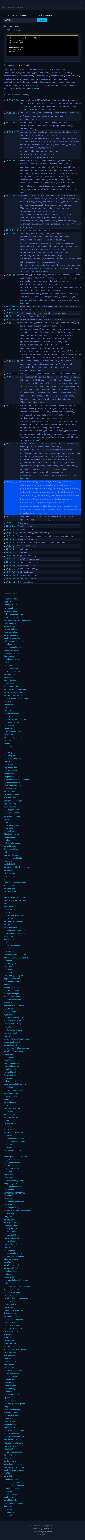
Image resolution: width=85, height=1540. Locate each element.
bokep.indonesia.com (51, 428)
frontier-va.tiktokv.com (13, 801)
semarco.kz (8, 1171)
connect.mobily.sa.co (29, 443)
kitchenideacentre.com (49, 106)
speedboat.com (10, 644)
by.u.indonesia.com (54, 431)
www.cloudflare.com (12, 1000)
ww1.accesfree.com (29, 361)
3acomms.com (53, 389)
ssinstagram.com (11, 1376)
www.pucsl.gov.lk (11, 1268)
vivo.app (7, 1295)
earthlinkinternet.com (12, 843)
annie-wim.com (27, 578)
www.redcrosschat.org (13, 695)
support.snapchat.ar (29, 405)
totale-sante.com (11, 1259)
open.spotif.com (10, 1229)
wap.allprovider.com (51, 103)
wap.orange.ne (10, 804)
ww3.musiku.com (46, 373)
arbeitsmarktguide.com (30, 236)
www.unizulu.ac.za (11, 1416)
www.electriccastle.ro (13, 1464)
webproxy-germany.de (49, 319)
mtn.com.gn (9, 1391)
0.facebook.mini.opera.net (32, 351)
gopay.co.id (8, 677)
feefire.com (27, 456)
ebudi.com (8, 88)
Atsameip (20, 7)
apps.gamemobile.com (45, 456)
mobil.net (41, 300)
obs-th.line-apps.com (13, 737)
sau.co (74, 198)
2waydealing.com (72, 386)
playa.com (8, 861)
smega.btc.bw (9, 909)
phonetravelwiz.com (12, 650)
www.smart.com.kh (12, 816)
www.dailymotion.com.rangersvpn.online (38, 151)
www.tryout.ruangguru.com (15, 692)
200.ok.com (9, 1199)
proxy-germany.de (28, 319)
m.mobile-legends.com (53, 462)
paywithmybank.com (12, 1410)
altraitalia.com (57, 76)
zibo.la (71, 183)
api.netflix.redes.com (51, 472)
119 (18, 536)
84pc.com (68, 396)
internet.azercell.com (12, 1223)
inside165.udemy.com (12, 1322)
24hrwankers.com (69, 383)
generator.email (27, 555)
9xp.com (24, 399)
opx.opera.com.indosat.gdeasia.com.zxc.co (41, 205)
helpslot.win (9, 1277)
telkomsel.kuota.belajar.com (56, 415)
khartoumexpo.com (12, 671)
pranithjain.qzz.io (11, 1226)
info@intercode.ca (45, 1532)
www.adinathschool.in (13, 1045)
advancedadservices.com (51, 164)
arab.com (24, 275)
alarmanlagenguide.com (31, 233)
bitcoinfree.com (74, 224)
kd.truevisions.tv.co (72, 202)
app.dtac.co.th (10, 1069)
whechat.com (51, 475)
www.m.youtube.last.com (49, 284)
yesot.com (37, 183)
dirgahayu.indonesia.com (31, 431)
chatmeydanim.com (12, 713)
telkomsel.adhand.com (59, 208)
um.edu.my (8, 1205)
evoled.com (21, 88)
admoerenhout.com (29, 132)
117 (18, 132)
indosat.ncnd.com (68, 466)
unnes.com (8, 1307)
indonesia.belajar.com (30, 224)
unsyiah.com (9, 1367)
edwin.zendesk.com (12, 1108)
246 (13, 526)
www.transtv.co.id (11, 1265)
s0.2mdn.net (9, 1196)
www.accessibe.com (12, 1162)
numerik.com (52, 287)
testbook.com (9, 734)
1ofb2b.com (36, 383)
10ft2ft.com (40, 380)
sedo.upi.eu (70, 306)
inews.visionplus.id (11, 1066)
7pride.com (36, 396)
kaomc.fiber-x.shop (12, 1325)
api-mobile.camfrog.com (14, 1482)
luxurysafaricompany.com (31, 287)
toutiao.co (27, 73)
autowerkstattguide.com (31, 240)
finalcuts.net (9, 656)
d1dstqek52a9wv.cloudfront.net (17, 1211)
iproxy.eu (66, 297)
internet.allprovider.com (64, 100)
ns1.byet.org (9, 1214)
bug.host (7, 602)
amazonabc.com (27, 306)
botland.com (26, 82)
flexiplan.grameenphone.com (16, 689)
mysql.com (8, 1015)
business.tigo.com (11, 795)
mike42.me (8, 1111)
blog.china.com (10, 837)
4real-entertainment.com (64, 393)
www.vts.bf (8, 1476)
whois (17, 30)
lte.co (48, 198)
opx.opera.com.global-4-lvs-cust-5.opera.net (40, 342)
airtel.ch (23, 69)
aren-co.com (41, 542)
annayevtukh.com (28, 569)
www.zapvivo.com (11, 810)
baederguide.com (47, 243)
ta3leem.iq (8, 1003)
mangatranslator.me (12, 1159)
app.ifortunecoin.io (11, 825)
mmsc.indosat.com (11, 1168)
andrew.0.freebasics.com (14, 614)
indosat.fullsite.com (43, 278)
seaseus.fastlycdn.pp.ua (14, 1485)
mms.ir (6, 942)
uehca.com (25, 549)
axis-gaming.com (48, 132)
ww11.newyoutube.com (55, 122)
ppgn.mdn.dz (9, 939)
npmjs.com (8, 828)
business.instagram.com (14, 921)
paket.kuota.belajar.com (31, 415)
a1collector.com (64, 399)
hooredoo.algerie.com (30, 211)
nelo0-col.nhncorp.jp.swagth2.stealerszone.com (51, 141)
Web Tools (11, 7)
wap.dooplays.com (66, 132)
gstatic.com (8, 936)
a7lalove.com (26, 402)
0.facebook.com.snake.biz (32, 198)
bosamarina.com (27, 271)
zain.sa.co (46, 443)
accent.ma (8, 1491)
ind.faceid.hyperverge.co (14, 1138)
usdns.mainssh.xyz (11, 1012)
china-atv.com (68, 173)
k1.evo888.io (9, 960)
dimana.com (70, 85)
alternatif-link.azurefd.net (14, 933)
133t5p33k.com (54, 380)
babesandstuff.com (28, 170)
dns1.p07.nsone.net (12, 680)
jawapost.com (71, 431)
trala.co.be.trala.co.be (55, 195)
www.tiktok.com (10, 888)
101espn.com (9, 885)
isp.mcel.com (9, 1220)
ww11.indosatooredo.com (31, 122)
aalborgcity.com (25, 76)
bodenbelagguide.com (53, 265)
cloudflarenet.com (28, 176)
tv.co (38, 202)
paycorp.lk (8, 924)
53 (18, 575)
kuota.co (67, 408)
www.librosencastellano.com (33, 180)
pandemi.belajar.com (51, 418)
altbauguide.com (51, 233)
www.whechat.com (68, 475)
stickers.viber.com (11, 1434)
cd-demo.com (26, 529)
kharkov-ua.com (27, 565)
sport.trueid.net (10, 1343)
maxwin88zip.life (27, 186)
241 (13, 313)
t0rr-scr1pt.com (27, 572)
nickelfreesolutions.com (13, 647)
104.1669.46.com (44, 100)
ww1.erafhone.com (49, 361)
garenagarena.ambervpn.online (17, 1039)
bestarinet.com (27, 323)
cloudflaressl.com (11, 1271)
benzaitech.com (27, 546)
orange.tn (8, 1407)
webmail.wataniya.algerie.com (33, 214)
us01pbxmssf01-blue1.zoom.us (16, 1048)
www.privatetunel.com (69, 329)
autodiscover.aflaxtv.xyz (14, 915)
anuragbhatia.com (11, 1488)
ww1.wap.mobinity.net (30, 370)
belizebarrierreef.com (54, 249)
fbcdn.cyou (8, 1506)
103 (17, 100)
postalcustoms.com (43, 109)
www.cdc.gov (9, 674)
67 (18, 316)
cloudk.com (27, 85)
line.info (76, 297)
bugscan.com (9, 1364)
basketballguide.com (29, 246)
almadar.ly (8, 752)
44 (18, 578)
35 (18, 559)
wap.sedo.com (42, 519)
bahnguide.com (65, 243)
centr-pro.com (41, 533)
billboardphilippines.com (14, 653)
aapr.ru (63, 300)
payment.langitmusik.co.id (14, 1072)
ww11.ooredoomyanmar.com (32, 126)
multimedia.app (10, 69)
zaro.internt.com (27, 284)
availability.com (10, 1126)
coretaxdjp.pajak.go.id (13, 1030)
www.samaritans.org (12, 1150)
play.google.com (10, 906)
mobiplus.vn (9, 1379)
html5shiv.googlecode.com (15, 954)
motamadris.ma (10, 1428)
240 (13, 100)
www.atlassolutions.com (14, 1437)
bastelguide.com (49, 246)
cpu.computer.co (11, 1479)
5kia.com (24, 396)
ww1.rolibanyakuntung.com (50, 306)
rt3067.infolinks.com (12, 1355)
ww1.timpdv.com (27, 119)
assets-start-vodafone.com (15, 719)
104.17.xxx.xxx (9, 1114)
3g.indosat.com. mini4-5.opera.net (55, 332)
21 (18, 569)
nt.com (6, 819)
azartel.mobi (60, 145)
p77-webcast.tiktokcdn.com (15, 1349)
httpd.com (62, 456)
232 (18, 481)
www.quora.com (10, 771)
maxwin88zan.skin (61, 189)
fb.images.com (26, 459)
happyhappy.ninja (43, 148)
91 (7, 100)
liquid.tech (8, 1515)
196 (10, 529)
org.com (7, 1398)
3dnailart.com (68, 389)
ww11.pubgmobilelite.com (59, 126)
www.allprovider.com (71, 103)
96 (14, 565)
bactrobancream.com (49, 170)
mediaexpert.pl (10, 1123)
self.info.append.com (45, 217)
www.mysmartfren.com (13, 1018)
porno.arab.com (38, 275)
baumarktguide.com (68, 246)
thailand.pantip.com (12, 623)
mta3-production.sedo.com (32, 309)
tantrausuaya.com (11, 683)
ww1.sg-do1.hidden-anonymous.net (36, 367)
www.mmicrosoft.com (13, 1370)
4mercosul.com (43, 393)
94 (14, 562)
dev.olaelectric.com (12, 849)
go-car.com (69, 424)
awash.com (9, 79)
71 (18, 319)
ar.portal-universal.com (13, 731)
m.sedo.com (25, 516)
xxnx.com (24, 297)
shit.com (7, 1301)
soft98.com (9, 30)
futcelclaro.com (29, 106)
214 (17, 562)
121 (17, 377)
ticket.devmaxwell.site (13, 1187)
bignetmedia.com (60, 79)
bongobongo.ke (10, 1183)
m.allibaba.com (57, 214)
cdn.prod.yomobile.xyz (13, 1443)
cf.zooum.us (9, 1512)
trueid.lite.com (9, 1060)
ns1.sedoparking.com (29, 313)
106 (17, 113)
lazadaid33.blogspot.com (14, 897)
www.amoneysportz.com (14, 1202)
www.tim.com (9, 1262)
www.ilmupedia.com (12, 969)
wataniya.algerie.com (52, 211)
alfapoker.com (42, 76)
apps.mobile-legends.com (59, 459)
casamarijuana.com (68, 82)
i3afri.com (24, 552)
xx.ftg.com (27, 278)
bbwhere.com (68, 170)
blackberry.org (10, 1446)
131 (17, 230)
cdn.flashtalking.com (12, 786)
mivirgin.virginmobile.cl (13, 1090)
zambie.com (36, 297)
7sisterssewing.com (52, 396)
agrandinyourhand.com (48, 167)
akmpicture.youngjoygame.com (17, 1286)
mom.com (8, 1147)
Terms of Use (48, 1529)
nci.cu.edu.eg (9, 1250)
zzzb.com (8, 972)
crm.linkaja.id (9, 864)
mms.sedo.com (40, 516)
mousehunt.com (10, 1449)
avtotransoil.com (27, 539)
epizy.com (8, 822)
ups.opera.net (57, 357)
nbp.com (7, 743)
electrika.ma (9, 1190)
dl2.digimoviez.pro (11, 994)
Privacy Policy (37, 1529)
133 (17, 233)
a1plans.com (64, 161)
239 (17, 523)
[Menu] (80, 2)
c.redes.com (61, 469)
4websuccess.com (48, 161)
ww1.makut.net (61, 367)
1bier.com (24, 383)
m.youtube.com (10, 798)
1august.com (69, 380)
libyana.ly (8, 894)
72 (18, 323)
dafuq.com (39, 85)
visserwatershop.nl (11, 632)
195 (10, 100)
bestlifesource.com (28, 173)
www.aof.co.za (10, 870)
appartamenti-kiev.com (30, 536)
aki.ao (6, 749)
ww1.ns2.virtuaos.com (43, 364)
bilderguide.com (73, 259)
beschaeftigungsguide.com (54, 252)
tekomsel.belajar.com (29, 421)
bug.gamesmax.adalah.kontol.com (35, 434)
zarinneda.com (10, 789)
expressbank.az (10, 1304)
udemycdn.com (10, 728)
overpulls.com (68, 106)
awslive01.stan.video (12, 945)
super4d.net (25, 189)
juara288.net (63, 186)
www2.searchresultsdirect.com (34, 230)
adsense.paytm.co (12, 73)
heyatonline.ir (9, 831)
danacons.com (45, 176)
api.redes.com (46, 469)
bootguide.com (70, 268)
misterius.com (71, 434)
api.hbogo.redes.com (29, 472)
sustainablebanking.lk (13, 858)
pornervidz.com (56, 180)
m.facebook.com (11, 1413)
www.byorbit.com (11, 1009)
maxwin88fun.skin (42, 189)
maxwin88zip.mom (46, 186)
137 (17, 443)
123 (17, 160)
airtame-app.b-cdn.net (13, 1373)
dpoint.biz (71, 195)
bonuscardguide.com (51, 268)
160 (17, 539)
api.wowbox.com (11, 1331)
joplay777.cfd (9, 792)
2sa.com (67, 73)
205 (17, 555)
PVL (46, 1535)
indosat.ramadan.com (30, 294)
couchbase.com (10, 1385)
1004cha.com (26, 380)
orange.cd (8, 1217)
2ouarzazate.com (28, 386)
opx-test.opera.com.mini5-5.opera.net (63, 351)
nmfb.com (52, 437)
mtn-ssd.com (9, 876)
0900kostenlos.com (69, 377)
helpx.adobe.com (11, 1352)
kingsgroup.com (10, 605)
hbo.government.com (29, 428)
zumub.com (8, 764)
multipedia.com (10, 807)
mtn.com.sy (8, 1036)
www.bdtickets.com (12, 1165)
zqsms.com (50, 183)
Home (4, 7)
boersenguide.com (30, 268)
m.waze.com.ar (27, 195)
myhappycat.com (11, 629)
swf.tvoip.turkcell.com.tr (14, 641)
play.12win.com (41, 73)
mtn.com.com (9, 1247)
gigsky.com (8, 1337)
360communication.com (33, 389)
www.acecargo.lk (11, 1388)
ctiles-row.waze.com (12, 1292)
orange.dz (8, 1099)
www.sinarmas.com (12, 1093)
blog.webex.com (10, 768)
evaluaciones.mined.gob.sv (15, 1256)
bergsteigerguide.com (30, 252)
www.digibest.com (28, 424)
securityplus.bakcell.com (14, 722)
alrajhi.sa (7, 662)
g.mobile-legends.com (30, 462)
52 (14, 555)
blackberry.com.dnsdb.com (47, 447)
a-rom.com (35, 399)
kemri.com (40, 459)
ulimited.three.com (11, 1395)
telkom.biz (8, 1509)
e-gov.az (7, 740)
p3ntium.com (26, 109)
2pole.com (43, 386)
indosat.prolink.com (54, 290)
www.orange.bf (10, 963)
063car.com (52, 377)
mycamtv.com (9, 873)
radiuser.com (9, 1334)
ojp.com (23, 440)
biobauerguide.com (50, 262)
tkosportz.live (9, 948)
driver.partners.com (29, 469)
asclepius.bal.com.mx (13, 1452)
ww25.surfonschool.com (31, 316)
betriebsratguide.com (29, 255)
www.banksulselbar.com (27, 79)
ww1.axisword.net (64, 364)
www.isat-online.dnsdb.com (32, 453)
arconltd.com (49, 536)
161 (18, 542)
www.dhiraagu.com (12, 813)
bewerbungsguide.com (30, 259)
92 (18, 526)
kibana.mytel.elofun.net (13, 1238)
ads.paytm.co (58, 69)
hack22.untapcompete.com (15, 1503)
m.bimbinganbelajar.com (53, 224)
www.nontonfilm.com (69, 437)
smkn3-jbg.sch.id (11, 951)
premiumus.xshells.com (65, 294)
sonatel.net (8, 1087)
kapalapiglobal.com (12, 1235)
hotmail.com (9, 704)
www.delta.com (10, 626)
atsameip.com (9, 1422)
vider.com (8, 1144)
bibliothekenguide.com (53, 259)
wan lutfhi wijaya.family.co (52, 405)
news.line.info (28, 300)
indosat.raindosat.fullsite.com (68, 278)
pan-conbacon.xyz (11, 1063)
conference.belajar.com (62, 412)
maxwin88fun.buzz (28, 161)
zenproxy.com (51, 297)
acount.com (40, 208)
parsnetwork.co (61, 198)
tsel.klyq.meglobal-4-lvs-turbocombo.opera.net (41, 348)
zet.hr (6, 1105)
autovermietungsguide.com (55, 236)
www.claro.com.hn (11, 1316)
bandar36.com (10, 1232)
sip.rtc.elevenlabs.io (12, 783)
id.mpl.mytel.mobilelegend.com (17, 780)
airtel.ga (7, 840)
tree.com (7, 985)
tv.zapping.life (9, 755)
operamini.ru (9, 1174)
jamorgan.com (61, 176)
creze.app (8, 966)
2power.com (56, 386)
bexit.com (45, 79)
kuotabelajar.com (28, 135)
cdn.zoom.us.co (61, 443)
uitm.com (7, 1458)
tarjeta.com (47, 294)
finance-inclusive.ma (12, 988)
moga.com (39, 466)
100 (13, 569)
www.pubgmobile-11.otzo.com (16, 867)
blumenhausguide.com (30, 265)
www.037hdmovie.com (13, 1051)
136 (17, 306)
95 (18, 529)
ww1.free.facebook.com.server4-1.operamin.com (42, 116)
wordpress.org (10, 1461)
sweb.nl (7, 707)
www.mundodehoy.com (13, 1132)
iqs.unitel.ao (9, 725)
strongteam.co (10, 1361)
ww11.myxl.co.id (27, 129)
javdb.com (8, 665)
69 (14, 559)
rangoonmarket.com (12, 979)
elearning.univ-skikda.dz (14, 1467)
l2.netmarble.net (10, 1313)
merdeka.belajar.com (29, 418)
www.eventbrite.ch (11, 982)
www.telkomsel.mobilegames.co (34, 412)
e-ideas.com (75, 453)
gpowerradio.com (11, 855)
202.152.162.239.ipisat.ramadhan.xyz (36, 154)
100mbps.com (26, 208)
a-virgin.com (48, 399)
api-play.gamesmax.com (50, 424)
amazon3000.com (69, 167)
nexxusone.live (10, 1401)
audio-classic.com (28, 562)
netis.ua (7, 1283)
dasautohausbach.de (12, 1021)
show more (33, 88)
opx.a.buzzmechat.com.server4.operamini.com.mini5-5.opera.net (51, 354)
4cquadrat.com (27, 393)
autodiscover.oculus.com (14, 659)
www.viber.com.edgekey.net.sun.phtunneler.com (42, 138)
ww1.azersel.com (28, 113)
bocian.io (7, 1419)
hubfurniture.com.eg (12, 1024)
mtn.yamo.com (10, 1425)
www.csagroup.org (11, 1208)
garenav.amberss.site (12, 1042)
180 (17, 309)
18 (18, 565)
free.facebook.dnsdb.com (31, 450)
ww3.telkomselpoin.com (67, 373)
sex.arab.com (54, 275)
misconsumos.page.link (13, 1319)
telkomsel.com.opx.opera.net (35, 357)
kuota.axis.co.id (10, 1096)
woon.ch (34, 69)
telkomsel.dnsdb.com (57, 453)
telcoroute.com (10, 1455)
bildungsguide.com (30, 262)
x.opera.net (71, 357)
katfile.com (8, 918)
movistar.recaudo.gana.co (48, 408)
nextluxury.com (10, 701)
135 (17, 275)
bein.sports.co (26, 202)
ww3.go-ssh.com (28, 373)
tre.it (5, 852)
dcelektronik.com (55, 85)
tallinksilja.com (26, 526)
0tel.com (68, 205)
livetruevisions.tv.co (52, 202)
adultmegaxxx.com (28, 164)
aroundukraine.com (58, 542)
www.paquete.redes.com (31, 475)
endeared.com (10, 1081)
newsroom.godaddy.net (13, 975)
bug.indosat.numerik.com (31, 290)
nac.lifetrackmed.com (13, 1328)
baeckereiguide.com (53, 240)
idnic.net (7, 716)
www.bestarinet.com (45, 323)
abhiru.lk (7, 1027)
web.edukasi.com (11, 1117)
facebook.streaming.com (14, 1470)
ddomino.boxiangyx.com (14, 834)
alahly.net (8, 710)
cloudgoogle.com (11, 85)
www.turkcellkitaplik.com (14, 1431)
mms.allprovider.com (29, 103)
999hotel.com (10, 76)
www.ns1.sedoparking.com (54, 313)
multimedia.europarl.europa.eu (16, 698)
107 (17, 122)
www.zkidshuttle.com (13, 927)
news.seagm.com (11, 617)
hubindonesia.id (10, 1033)
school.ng (8, 1135)
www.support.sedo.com (60, 516)
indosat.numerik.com (69, 287)
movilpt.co (8, 746)
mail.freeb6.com (10, 608)
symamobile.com (11, 668)
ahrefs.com (8, 1274)
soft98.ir (7, 1473)
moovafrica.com (10, 1440)
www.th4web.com (11, 991)
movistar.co (8, 912)
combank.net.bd (10, 1382)
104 (13, 578)
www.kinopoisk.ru (11, 1500)
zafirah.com (8, 1120)
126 (17, 195)
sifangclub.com (10, 1241)
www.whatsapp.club (12, 635)
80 (18, 361)
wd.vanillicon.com (11, 1289)
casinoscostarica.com (50, 173)
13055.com (55, 73)
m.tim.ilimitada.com (31, 281)
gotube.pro (8, 1497)
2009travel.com (51, 383)
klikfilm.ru (73, 300)
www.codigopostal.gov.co (14, 1404)
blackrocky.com (11, 82)
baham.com (62, 217)
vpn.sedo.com (26, 519)
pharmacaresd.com (46, 135)
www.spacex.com (11, 611)
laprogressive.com (11, 1494)
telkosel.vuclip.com (12, 997)
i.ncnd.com (25, 437)
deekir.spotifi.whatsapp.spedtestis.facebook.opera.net (44, 338)
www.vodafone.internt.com (54, 281)
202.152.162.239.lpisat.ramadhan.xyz (36, 157)
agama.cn (8, 1177)
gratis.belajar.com (66, 221)
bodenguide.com (73, 265)
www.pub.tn (9, 1346)
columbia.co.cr (10, 891)
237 (17, 516)
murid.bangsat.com (28, 221)
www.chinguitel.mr (11, 846)
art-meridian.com (65, 536)
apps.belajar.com (47, 221)
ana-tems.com (26, 542)
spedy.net (52, 300)
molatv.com (51, 466)
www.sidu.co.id (10, 1102)
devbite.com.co (10, 1075)
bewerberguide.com (51, 255)
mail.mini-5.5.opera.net (30, 335)
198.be (39, 195)
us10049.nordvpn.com (30, 559)
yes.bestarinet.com (65, 323)
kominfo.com (9, 1057)
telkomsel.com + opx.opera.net (57, 335)
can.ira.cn (44, 69)
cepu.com (73, 421)
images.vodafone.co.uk (13, 1253)
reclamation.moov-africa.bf (15, 1006)
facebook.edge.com (12, 638)
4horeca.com (26, 533)
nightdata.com (39, 437)
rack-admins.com (28, 575)
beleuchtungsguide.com (31, 249)
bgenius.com (26, 582)
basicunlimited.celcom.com (54, 421)
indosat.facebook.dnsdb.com (59, 450)
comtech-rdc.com (11, 1340)
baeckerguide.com (28, 243)
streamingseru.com (28, 332)
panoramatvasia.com (12, 1244)
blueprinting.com (11, 599)
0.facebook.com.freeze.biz (32, 377)
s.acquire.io (8, 1054)
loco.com (58, 434)
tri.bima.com (9, 1078)
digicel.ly (7, 1129)
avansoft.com (72, 76)
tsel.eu (23, 523)
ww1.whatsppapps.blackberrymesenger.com (58, 113)
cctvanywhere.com (71, 275)
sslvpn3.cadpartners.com (45, 82)
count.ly (7, 1358)
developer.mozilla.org (13, 686)
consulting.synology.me (13, 1310)
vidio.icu (61, 183)
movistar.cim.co (27, 100)
